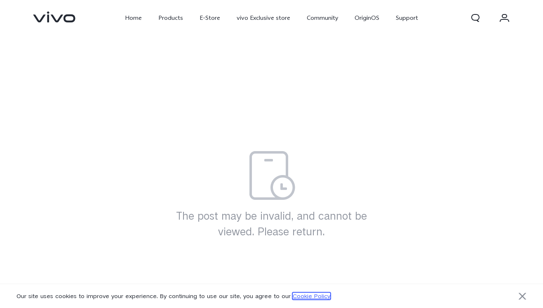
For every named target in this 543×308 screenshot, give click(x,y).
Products (170, 17)
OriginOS (367, 17)
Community (322, 17)
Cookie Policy (311, 296)
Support (407, 17)
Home (133, 17)
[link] (54, 17)
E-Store (210, 17)
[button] (475, 18)
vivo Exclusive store (263, 17)
